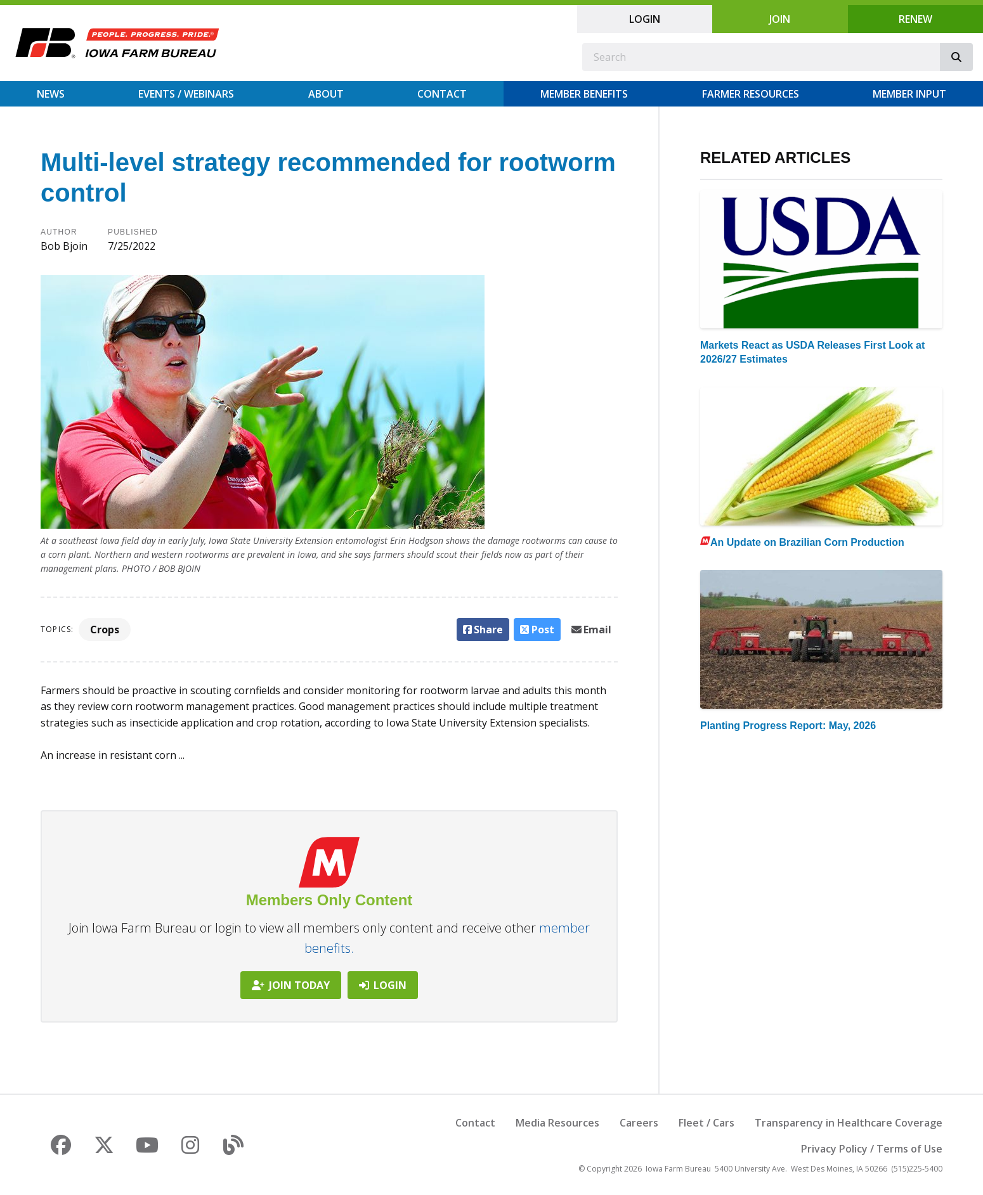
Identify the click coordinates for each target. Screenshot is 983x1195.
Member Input (909, 94)
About (326, 94)
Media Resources (557, 1123)
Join (779, 19)
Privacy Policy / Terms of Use (871, 1149)
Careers (639, 1123)
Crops (104, 629)
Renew (915, 19)
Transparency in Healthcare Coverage (848, 1123)
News (51, 94)
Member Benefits (584, 94)
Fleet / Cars (706, 1123)
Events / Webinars (186, 94)
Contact (442, 94)
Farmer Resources (750, 94)
